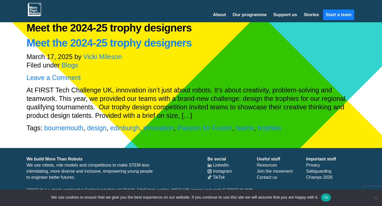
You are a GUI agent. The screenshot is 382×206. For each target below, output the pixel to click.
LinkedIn (218, 165)
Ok (326, 197)
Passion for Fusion (204, 128)
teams (245, 128)
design (97, 128)
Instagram (219, 171)
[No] (375, 197)
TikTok (216, 177)
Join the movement (275, 171)
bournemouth (63, 128)
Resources (267, 165)
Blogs (70, 65)
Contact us (267, 177)
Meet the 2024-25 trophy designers (109, 43)
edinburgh (125, 128)
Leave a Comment (54, 77)
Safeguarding (318, 171)
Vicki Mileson (102, 56)
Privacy (313, 165)
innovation (159, 128)
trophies (269, 128)
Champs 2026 (319, 177)
